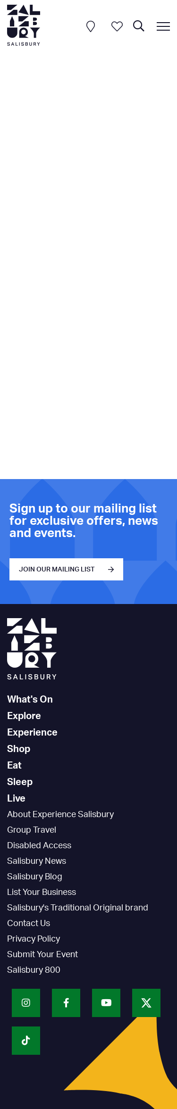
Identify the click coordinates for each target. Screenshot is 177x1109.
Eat (14, 765)
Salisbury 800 (33, 970)
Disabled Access (39, 846)
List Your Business (41, 892)
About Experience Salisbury (60, 815)
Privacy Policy (33, 939)
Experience (32, 732)
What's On (30, 699)
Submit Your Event (42, 955)
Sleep (20, 782)
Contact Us (28, 923)
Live (16, 798)
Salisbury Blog (34, 877)
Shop (18, 749)
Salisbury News (36, 861)
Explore (24, 716)
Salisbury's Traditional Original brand (77, 908)
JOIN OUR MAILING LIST (57, 569)
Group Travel (31, 830)
